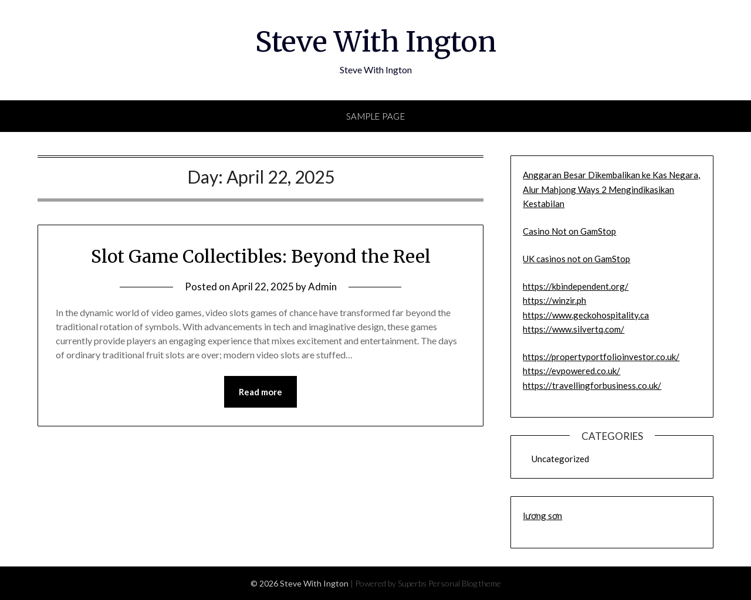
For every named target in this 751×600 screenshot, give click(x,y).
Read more (260, 392)
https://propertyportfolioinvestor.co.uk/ (601, 356)
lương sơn (542, 515)
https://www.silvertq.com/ (573, 329)
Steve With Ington (375, 41)
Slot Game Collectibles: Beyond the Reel (261, 256)
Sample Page (375, 116)
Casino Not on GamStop (569, 231)
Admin (322, 286)
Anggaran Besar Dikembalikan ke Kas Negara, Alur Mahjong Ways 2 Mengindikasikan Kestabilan (611, 189)
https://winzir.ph (554, 300)
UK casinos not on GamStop (576, 258)
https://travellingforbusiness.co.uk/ (592, 385)
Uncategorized (560, 458)
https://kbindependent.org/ (575, 286)
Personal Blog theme (464, 583)
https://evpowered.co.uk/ (571, 370)
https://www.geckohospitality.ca (586, 315)
